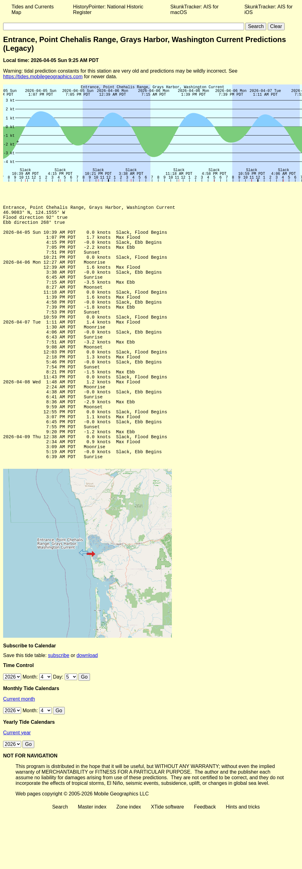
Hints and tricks (243, 854)
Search (60, 854)
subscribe (58, 703)
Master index (92, 854)
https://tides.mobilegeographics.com (43, 76)
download (87, 703)
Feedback (205, 854)
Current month (19, 746)
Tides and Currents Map (33, 9)
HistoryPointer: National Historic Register (108, 9)
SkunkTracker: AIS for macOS (194, 9)
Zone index (128, 854)
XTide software (167, 854)
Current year (17, 780)
